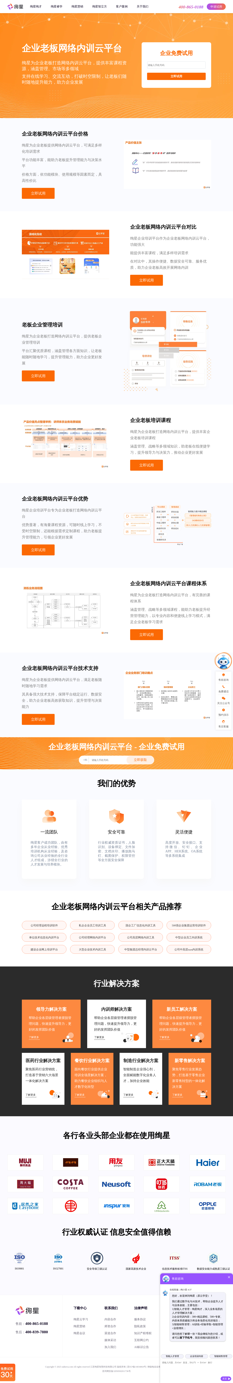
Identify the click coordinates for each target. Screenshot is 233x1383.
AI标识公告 (141, 1347)
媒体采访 (110, 1340)
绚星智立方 (99, 6)
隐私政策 (140, 1326)
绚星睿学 (56, 6)
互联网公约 (141, 1340)
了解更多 (34, 1037)
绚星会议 (79, 1333)
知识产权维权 (143, 1333)
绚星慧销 (77, 6)
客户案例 (122, 6)
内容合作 (110, 1319)
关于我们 (142, 6)
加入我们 (110, 1347)
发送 (224, 1378)
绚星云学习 (81, 1319)
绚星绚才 (36, 6)
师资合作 (110, 1326)
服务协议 (140, 1319)
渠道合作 (110, 1333)
